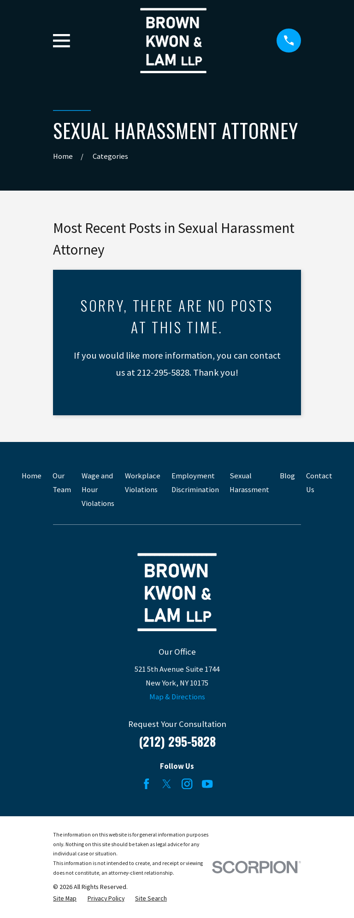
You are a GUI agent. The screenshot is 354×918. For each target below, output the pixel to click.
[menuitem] (65, 898)
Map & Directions (177, 697)
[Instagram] (187, 784)
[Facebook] (146, 784)
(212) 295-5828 (177, 741)
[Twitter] (166, 784)
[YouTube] (207, 784)
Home (31, 476)
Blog (287, 476)
